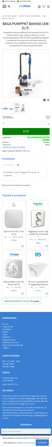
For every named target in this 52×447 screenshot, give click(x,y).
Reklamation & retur (10, 342)
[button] (4, 6)
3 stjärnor (9, 165)
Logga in (6, 348)
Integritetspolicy (9, 340)
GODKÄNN (42, 442)
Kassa (5, 334)
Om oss (5, 324)
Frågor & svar (8, 327)
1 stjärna (5, 165)
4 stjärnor (11, 165)
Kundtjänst (7, 329)
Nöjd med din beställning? (13, 345)
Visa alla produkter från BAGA (13, 147)
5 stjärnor (13, 165)
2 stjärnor (7, 165)
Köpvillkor (7, 337)
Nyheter (6, 332)
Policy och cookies (29, 443)
